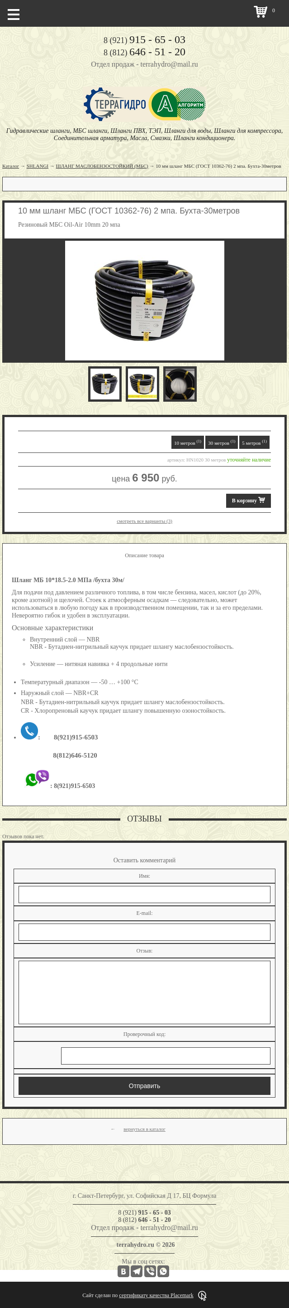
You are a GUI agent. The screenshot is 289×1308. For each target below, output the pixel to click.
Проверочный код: (144, 1034)
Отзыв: (145, 951)
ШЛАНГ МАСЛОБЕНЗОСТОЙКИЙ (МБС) (102, 166)
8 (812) (144, 52)
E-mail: (145, 913)
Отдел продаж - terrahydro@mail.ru (144, 64)
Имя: (144, 876)
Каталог (10, 166)
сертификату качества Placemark (156, 1295)
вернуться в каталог (144, 1129)
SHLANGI (37, 166)
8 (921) (144, 40)
